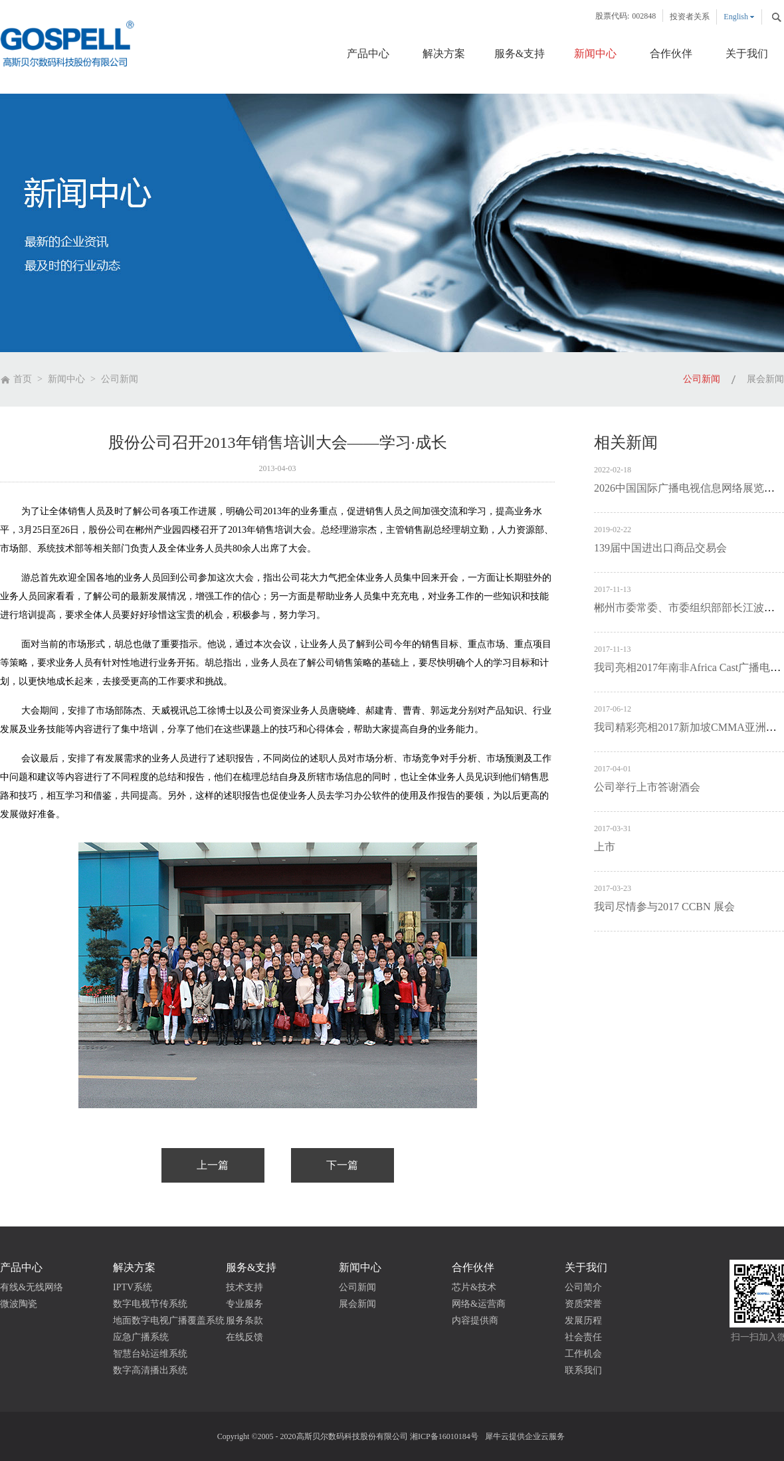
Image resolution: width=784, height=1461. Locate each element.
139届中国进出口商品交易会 (660, 547)
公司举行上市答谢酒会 (647, 787)
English (736, 16)
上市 (604, 846)
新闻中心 (66, 379)
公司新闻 (119, 379)
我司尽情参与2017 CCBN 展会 (664, 906)
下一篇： (342, 1165)
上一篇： (212, 1165)
